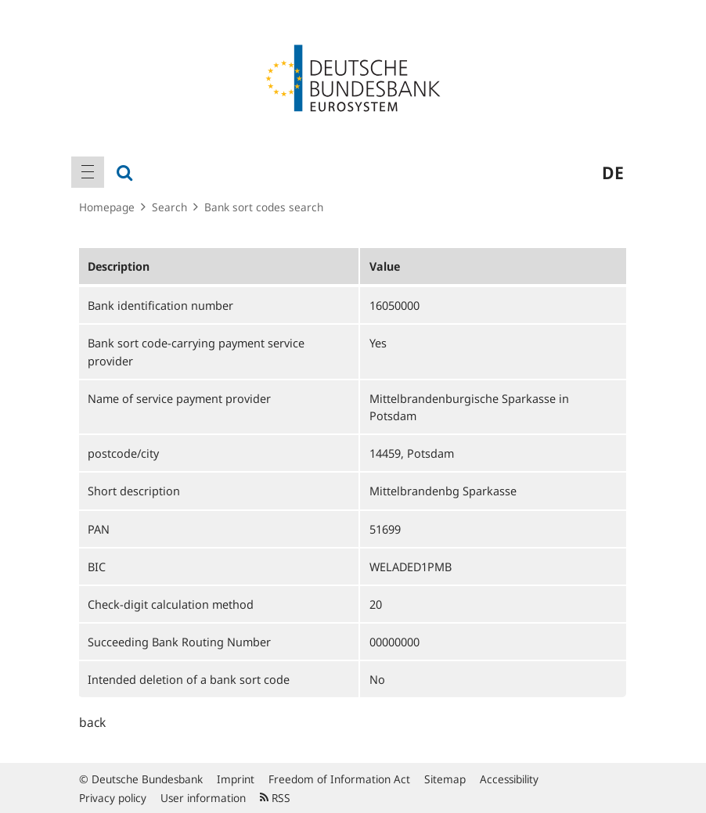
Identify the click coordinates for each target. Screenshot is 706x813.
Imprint (235, 779)
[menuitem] (87, 172)
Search (169, 207)
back (92, 722)
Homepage (107, 207)
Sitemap (445, 779)
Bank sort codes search (263, 207)
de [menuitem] (613, 172)
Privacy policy (112, 797)
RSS (275, 797)
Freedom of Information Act (339, 779)
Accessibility (509, 779)
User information (203, 797)
